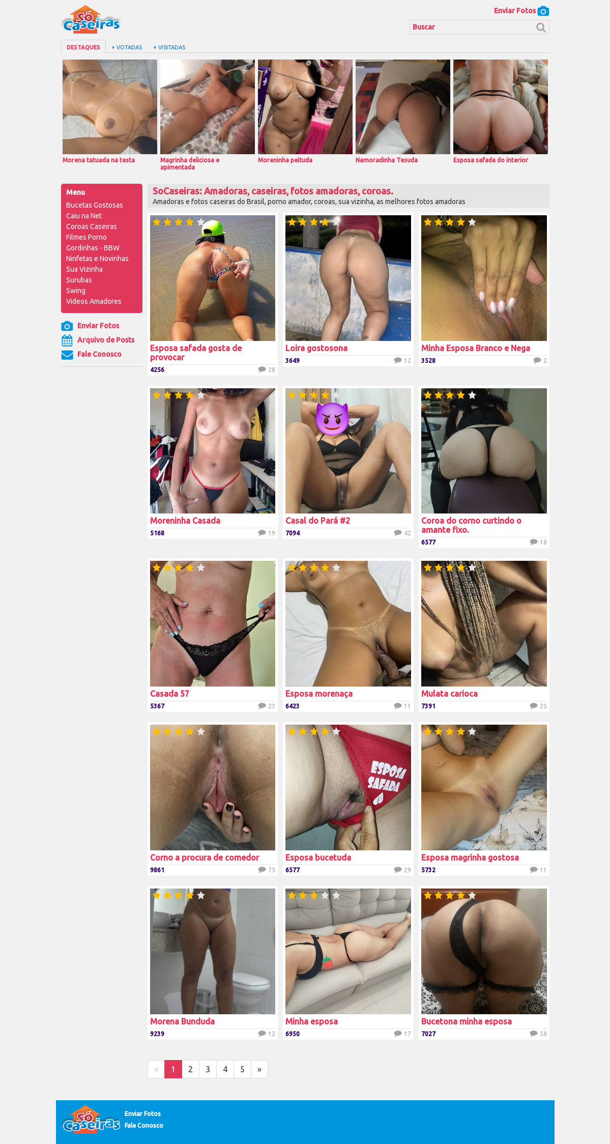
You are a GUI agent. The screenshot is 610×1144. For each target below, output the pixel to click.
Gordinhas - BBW (93, 248)
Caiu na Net (84, 216)
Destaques (83, 47)
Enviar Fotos (521, 11)
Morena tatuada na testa (110, 111)
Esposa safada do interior (500, 111)
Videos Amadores (94, 301)
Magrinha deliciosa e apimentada (207, 115)
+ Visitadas (169, 47)
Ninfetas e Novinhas (97, 258)
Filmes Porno (86, 237)
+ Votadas (126, 47)
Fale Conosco (91, 355)
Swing (75, 291)
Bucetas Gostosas (94, 205)
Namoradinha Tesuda (403, 111)
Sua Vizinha (84, 269)
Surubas (79, 280)
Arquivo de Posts (97, 340)
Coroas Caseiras (91, 226)
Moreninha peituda (305, 111)
